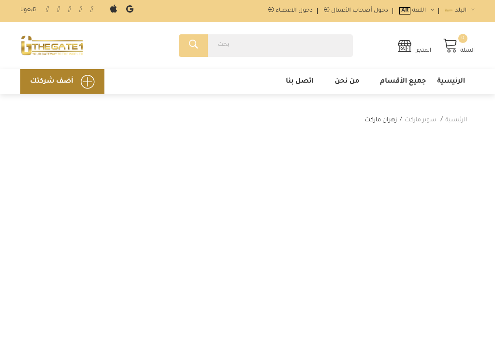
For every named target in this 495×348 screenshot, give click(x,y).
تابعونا (28, 10)
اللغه (416, 10)
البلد (460, 11)
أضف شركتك (62, 81)
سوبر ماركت (420, 120)
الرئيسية (451, 82)
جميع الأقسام (403, 82)
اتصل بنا (300, 82)
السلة (459, 45)
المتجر (414, 45)
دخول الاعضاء (290, 11)
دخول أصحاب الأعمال (356, 11)
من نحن (347, 82)
